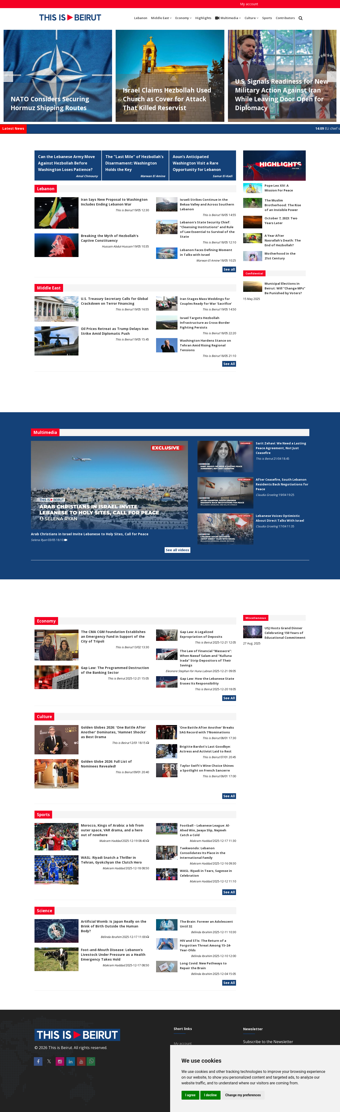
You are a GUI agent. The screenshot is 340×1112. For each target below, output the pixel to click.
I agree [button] (190, 1095)
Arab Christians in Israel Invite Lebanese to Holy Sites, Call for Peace (89, 534)
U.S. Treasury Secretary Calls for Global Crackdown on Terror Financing (114, 301)
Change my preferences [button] (243, 1095)
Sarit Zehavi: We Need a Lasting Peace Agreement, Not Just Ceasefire (281, 448)
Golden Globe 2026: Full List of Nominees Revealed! (106, 763)
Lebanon (140, 18)
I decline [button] (210, 1095)
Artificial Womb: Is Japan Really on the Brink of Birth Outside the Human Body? (113, 926)
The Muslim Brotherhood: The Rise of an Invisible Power (283, 205)
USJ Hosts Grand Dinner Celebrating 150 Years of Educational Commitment (285, 633)
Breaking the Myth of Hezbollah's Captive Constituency (109, 238)
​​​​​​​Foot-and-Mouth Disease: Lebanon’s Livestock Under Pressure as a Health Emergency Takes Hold (113, 954)
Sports (267, 18)
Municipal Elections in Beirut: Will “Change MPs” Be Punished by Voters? (285, 288)
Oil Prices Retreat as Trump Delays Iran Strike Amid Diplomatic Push (114, 331)
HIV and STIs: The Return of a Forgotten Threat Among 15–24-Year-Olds (205, 945)
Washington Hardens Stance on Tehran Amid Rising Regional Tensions (205, 345)
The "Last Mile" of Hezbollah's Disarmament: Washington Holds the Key (134, 163)
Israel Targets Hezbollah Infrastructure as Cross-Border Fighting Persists (205, 322)
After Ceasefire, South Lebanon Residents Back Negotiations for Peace (282, 484)
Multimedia (228, 18)
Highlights (203, 18)
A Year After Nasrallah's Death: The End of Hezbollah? (283, 240)
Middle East (161, 18)
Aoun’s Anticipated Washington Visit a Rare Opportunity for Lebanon (197, 163)
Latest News (13, 128)
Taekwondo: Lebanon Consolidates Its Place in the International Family (202, 853)
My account (249, 4)
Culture (251, 18)
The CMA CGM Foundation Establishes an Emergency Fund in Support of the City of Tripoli (113, 636)
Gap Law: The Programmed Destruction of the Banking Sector (115, 670)
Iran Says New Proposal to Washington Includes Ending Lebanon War (114, 201)
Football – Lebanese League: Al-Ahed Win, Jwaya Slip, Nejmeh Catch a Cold (205, 830)
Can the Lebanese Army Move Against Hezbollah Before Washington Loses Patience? (66, 163)
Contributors (285, 18)
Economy (183, 18)
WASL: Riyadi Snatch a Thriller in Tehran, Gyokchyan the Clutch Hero (111, 860)
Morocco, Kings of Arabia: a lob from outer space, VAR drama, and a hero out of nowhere (112, 830)
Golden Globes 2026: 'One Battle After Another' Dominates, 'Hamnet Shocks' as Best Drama (113, 732)
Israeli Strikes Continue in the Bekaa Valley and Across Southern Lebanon (207, 204)
